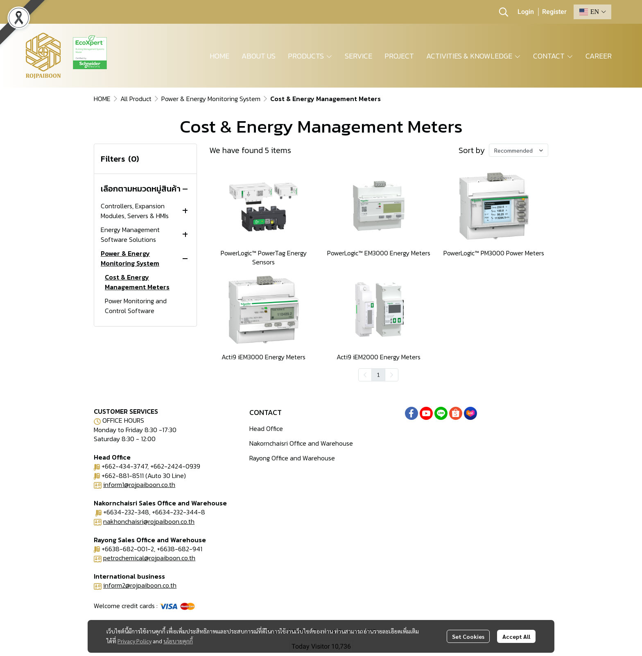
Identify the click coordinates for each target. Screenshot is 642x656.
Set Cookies (468, 636)
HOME (102, 99)
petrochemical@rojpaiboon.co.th (149, 558)
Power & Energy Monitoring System (210, 99)
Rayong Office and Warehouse (292, 458)
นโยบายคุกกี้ (178, 641)
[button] (504, 12)
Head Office (266, 428)
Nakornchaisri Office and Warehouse (301, 443)
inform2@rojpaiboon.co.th (139, 585)
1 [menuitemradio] (378, 374)
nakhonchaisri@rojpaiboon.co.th (148, 521)
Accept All (516, 636)
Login (526, 12)
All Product (135, 99)
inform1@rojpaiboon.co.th (139, 484)
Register (554, 12)
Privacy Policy (134, 641)
